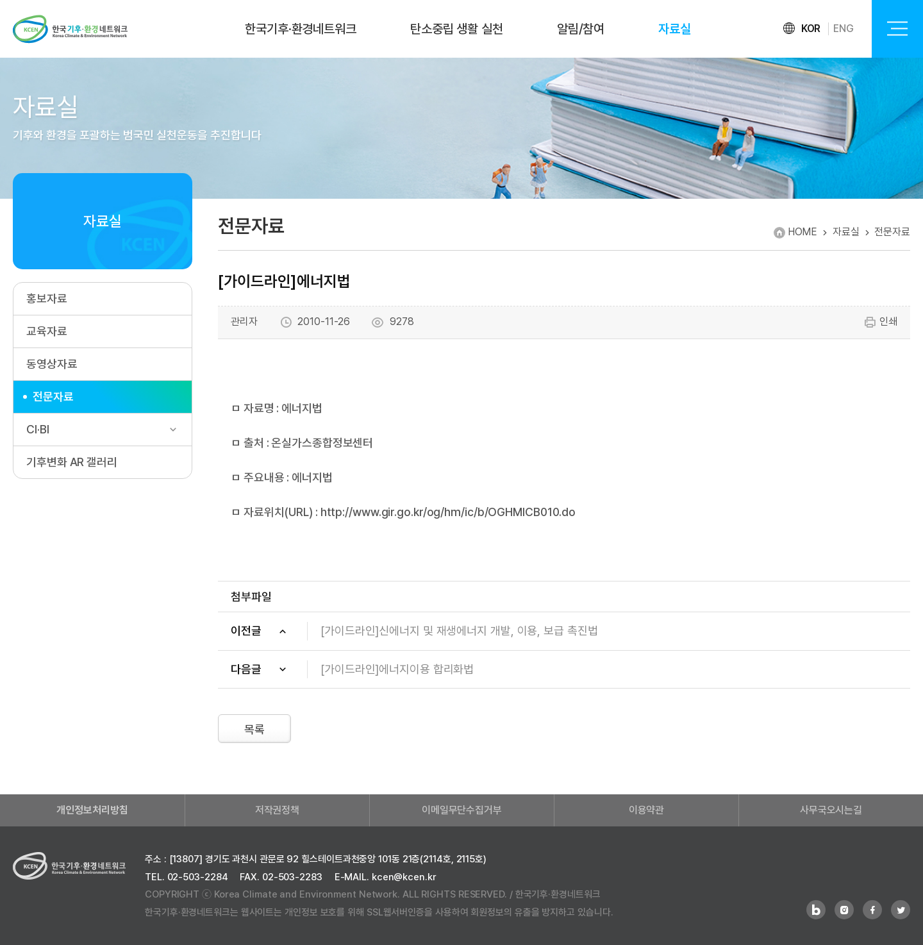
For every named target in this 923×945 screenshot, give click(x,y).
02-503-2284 (197, 877)
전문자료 (53, 396)
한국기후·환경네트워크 (300, 29)
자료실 (674, 29)
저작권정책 (277, 810)
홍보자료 (46, 298)
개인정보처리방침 (92, 810)
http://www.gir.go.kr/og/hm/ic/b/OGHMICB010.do (448, 512)
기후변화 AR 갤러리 (71, 462)
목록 (254, 729)
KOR (811, 28)
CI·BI (37, 429)
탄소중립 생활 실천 (456, 29)
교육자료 (46, 331)
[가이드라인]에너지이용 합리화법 (397, 669)
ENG (843, 28)
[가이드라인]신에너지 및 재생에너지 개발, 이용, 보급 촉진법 (459, 630)
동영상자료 (52, 364)
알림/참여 (581, 29)
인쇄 (880, 322)
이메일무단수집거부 (462, 810)
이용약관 (647, 810)
